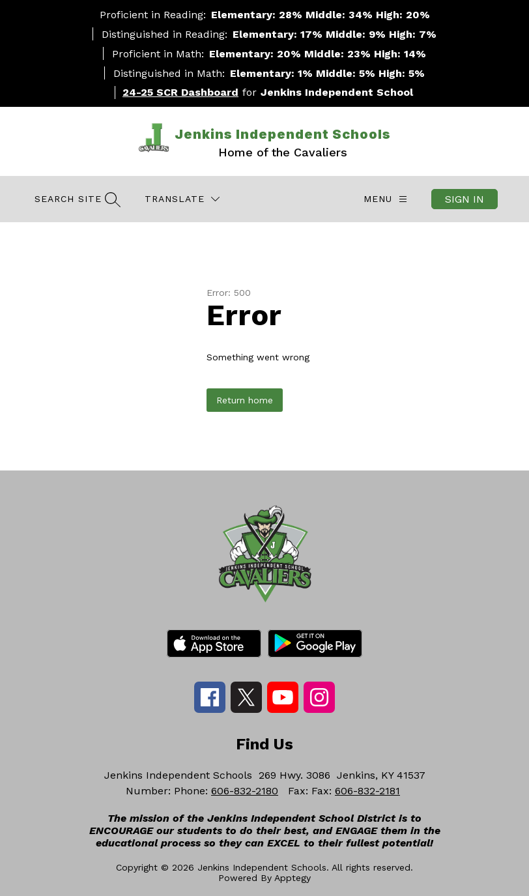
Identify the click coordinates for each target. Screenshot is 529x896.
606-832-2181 (367, 791)
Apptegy (292, 878)
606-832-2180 (244, 791)
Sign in (464, 199)
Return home (244, 400)
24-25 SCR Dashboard (180, 92)
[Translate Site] (182, 199)
